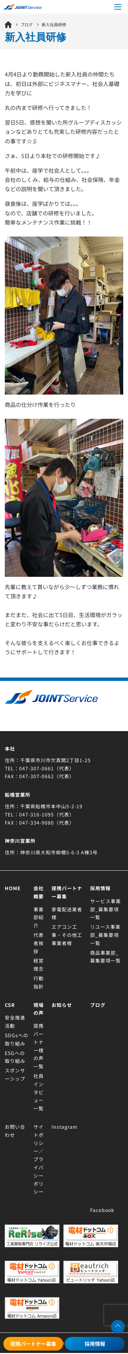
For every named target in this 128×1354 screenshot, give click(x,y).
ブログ (97, 1004)
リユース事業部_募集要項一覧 (105, 934)
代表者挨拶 (38, 943)
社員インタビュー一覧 (38, 1092)
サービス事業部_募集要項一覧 (105, 909)
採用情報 (95, 1343)
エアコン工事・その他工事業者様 (67, 934)
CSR (10, 1004)
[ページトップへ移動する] (118, 1327)
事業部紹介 (38, 917)
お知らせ (62, 1004)
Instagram (64, 1126)
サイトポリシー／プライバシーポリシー (38, 1159)
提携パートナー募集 (33, 1343)
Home (13, 888)
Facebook (102, 1210)
